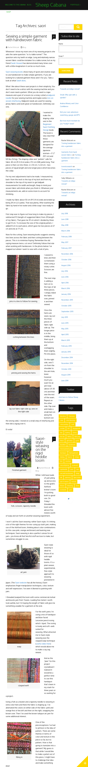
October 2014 (66, 369)
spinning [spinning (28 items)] (68, 477)
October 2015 (66, 306)
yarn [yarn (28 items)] (70, 490)
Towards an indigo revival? (70, 89)
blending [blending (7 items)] (63, 416)
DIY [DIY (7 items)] (68, 428)
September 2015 (67, 311)
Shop (8, 12)
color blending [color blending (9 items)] (70, 420)
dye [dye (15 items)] (61, 432)
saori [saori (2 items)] (71, 469)
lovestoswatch (66, 166)
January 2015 (66, 352)
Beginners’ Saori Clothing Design (49, 127)
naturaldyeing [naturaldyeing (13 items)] (64, 465)
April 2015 (65, 334)
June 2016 (65, 277)
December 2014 (67, 357)
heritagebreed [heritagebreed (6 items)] (73, 453)
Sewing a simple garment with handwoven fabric (26, 38)
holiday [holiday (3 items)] (62, 457)
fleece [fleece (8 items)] (62, 440)
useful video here (43, 644)
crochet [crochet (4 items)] (62, 428)
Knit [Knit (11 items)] (61, 461)
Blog (29, 5)
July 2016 (64, 271)
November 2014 (67, 363)
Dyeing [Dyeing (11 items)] (67, 432)
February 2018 (66, 237)
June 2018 (64, 219)
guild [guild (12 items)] (77, 440)
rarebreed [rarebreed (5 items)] (75, 465)
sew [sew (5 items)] (77, 469)
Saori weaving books (14, 72)
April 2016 (65, 283)
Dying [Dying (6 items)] (75, 432)
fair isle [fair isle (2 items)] (62, 437)
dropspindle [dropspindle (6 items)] (76, 428)
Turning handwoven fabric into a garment (71, 158)
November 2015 (67, 300)
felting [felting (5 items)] (69, 437)
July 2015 (64, 317)
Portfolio (75, 5)
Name (61, 44)
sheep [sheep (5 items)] (77, 473)
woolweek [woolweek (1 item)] (63, 490)
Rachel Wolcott (13, 47)
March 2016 (65, 288)
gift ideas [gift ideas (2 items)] (70, 440)
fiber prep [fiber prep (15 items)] (77, 437)
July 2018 (64, 213)
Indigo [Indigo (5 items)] (77, 457)
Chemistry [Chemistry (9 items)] (72, 416)
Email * (61, 56)
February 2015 (66, 346)
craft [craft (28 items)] (72, 424)
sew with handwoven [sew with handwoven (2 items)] (66, 473)
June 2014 (64, 381)
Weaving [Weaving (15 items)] (70, 486)
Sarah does (21, 80)
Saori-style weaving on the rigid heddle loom (42, 449)
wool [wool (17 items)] (77, 486)
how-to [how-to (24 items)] (70, 457)
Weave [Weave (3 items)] (62, 486)
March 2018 (65, 231)
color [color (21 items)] (61, 420)
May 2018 (64, 225)
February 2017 (66, 248)
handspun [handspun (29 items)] (63, 453)
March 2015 (65, 340)
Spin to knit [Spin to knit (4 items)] (77, 477)
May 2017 (64, 242)
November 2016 (67, 254)
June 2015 (65, 323)
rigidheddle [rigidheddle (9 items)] (63, 469)
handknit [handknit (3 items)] (63, 445)
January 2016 (66, 294)
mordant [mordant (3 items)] (68, 461)
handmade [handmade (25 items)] (72, 445)
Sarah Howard (17, 63)
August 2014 (65, 375)
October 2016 (66, 260)
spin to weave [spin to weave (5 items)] (64, 481)
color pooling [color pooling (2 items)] (64, 424)
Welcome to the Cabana (15, 5)
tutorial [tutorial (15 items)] (74, 481)
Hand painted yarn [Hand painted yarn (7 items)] (66, 449)
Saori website (21, 582)
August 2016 (66, 265)
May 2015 (64, 329)
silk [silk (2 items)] (61, 477)
